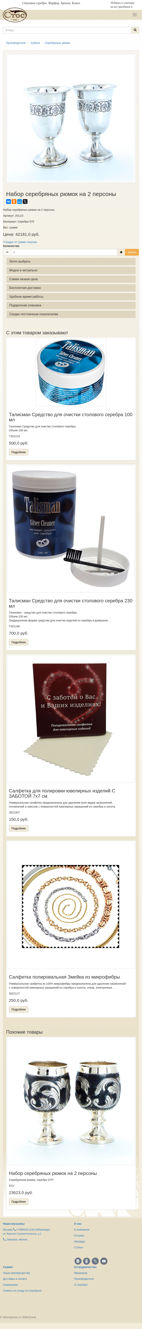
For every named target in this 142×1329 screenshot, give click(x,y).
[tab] (71, 261)
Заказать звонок (15, 1239)
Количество (11, 246)
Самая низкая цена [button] (23, 279)
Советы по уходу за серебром (22, 1290)
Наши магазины (14, 1223)
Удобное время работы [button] (26, 296)
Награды (79, 1241)
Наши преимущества (16, 1272)
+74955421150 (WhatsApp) (33, 1229)
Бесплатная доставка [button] (25, 287)
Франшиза (80, 1272)
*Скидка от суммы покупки (20, 242)
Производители (84, 1278)
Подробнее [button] (18, 452)
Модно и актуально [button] (23, 270)
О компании (81, 1229)
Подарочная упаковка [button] (25, 305)
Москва (7, 1229)
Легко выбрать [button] (20, 261)
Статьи (78, 1247)
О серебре (81, 1284)
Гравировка (10, 1284)
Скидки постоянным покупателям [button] (33, 314)
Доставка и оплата (15, 1278)
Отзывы (79, 1235)
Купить (132, 252)
